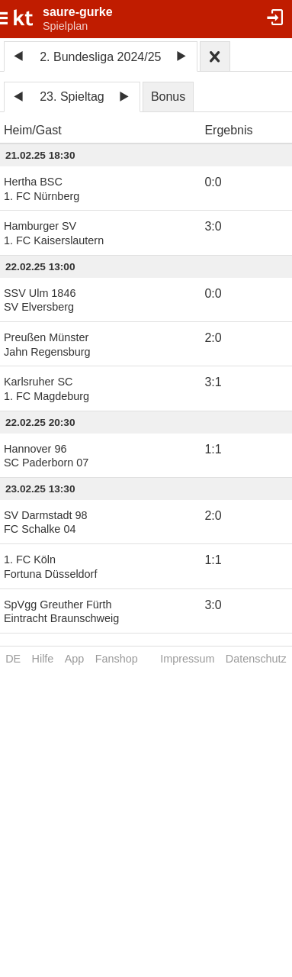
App (75, 659)
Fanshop (116, 659)
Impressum (187, 659)
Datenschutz (256, 659)
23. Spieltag (72, 96)
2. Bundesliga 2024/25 (100, 56)
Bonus (168, 96)
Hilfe (43, 659)
